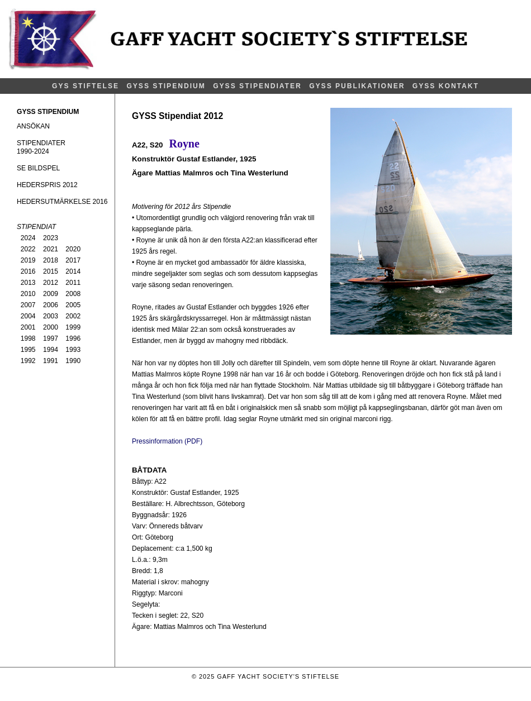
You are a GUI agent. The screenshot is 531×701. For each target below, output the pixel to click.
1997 (50, 338)
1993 (72, 350)
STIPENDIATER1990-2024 (41, 147)
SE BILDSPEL (38, 168)
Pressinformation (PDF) (167, 441)
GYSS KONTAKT (446, 86)
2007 (28, 305)
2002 (72, 316)
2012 (50, 283)
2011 (72, 283)
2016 (28, 271)
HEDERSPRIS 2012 (47, 185)
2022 (28, 249)
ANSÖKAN (33, 126)
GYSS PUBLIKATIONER (357, 86)
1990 (72, 361)
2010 (28, 294)
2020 (72, 249)
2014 (72, 271)
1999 (72, 327)
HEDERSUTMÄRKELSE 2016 (62, 202)
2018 (50, 260)
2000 (50, 327)
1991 (50, 361)
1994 (50, 350)
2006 (50, 305)
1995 (28, 350)
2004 (28, 316)
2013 (28, 283)
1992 (28, 361)
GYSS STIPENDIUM (165, 86)
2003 (50, 316)
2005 (72, 305)
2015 (50, 271)
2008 (72, 294)
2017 (72, 260)
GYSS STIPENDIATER (257, 86)
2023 (50, 238)
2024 (28, 238)
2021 (50, 249)
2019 (28, 260)
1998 (28, 338)
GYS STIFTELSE (85, 86)
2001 (28, 327)
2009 (50, 294)
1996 (72, 338)
